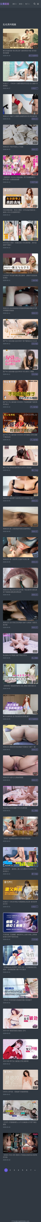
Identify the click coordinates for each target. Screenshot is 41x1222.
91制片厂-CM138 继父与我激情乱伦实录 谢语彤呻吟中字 (20, 903)
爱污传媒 (35, 874)
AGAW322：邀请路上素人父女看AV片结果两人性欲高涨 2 (20, 870)
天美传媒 (35, 939)
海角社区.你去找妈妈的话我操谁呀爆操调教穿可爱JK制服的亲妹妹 (20, 309)
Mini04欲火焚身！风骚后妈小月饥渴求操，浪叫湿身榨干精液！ (20, 244)
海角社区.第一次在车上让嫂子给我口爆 (16, 559)
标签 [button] (21, 4)
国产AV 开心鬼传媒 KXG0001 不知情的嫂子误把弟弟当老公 (20, 403)
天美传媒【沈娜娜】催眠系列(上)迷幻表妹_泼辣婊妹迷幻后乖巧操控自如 (20, 936)
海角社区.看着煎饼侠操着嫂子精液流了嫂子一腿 (19, 747)
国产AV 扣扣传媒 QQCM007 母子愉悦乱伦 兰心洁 (20, 341)
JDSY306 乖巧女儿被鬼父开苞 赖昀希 (16, 1061)
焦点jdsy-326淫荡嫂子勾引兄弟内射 (15, 808)
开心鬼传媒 (34, 407)
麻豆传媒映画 (33, 55)
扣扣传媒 (35, 343)
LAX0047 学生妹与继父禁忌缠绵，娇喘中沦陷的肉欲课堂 (20, 277)
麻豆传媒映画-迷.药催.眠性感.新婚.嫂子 (16, 716)
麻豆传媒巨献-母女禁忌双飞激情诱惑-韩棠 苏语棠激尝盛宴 (20, 52)
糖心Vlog (35, 470)
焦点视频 (35, 658)
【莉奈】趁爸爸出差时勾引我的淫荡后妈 (17, 838)
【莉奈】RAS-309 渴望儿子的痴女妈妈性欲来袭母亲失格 (20, 1156)
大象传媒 (35, 280)
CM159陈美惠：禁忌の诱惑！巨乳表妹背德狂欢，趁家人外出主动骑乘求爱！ (20, 211)
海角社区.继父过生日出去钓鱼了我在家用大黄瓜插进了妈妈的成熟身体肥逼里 (20, 591)
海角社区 (35, 119)
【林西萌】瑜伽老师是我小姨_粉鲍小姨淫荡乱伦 (19, 686)
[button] (34, 4)
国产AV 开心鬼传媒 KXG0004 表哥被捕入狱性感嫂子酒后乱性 (20, 436)
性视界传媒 (34, 182)
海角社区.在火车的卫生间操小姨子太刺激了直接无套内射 (20, 624)
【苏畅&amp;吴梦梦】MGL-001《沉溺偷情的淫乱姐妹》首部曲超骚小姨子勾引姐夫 (20, 968)
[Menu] (38, 4)
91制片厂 (35, 88)
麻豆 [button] (15, 4)
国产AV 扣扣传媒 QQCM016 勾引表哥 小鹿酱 (18, 371)
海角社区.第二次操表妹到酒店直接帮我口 (17, 529)
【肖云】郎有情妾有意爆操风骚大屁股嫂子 (17, 1000)
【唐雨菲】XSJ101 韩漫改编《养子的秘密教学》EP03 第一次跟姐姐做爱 (19, 178)
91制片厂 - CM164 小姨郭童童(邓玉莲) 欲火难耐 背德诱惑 (20, 85)
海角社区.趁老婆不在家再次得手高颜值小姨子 (18, 498)
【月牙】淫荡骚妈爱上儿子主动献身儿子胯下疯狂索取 (20, 1123)
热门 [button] (27, 4)
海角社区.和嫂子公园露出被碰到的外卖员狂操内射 (20, 116)
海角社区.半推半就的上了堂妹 (13, 147)
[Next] (35, 1170)
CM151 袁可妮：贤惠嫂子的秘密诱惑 (15, 1092)
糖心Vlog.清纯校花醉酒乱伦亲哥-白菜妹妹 (17, 467)
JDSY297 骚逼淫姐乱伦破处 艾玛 (14, 1030)
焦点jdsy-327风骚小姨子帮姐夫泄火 (15, 655)
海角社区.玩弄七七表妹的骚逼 (13, 777)
